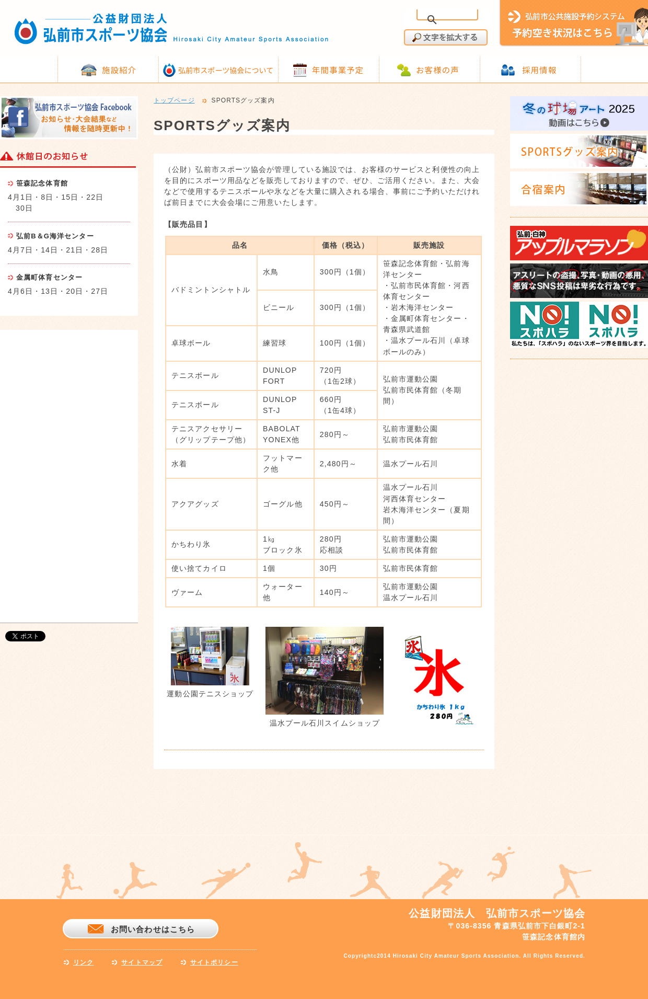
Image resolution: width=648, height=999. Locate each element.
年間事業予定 (338, 69)
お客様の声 (437, 69)
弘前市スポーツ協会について (225, 70)
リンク (83, 962)
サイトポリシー (214, 962)
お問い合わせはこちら (153, 929)
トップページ (174, 101)
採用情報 (539, 69)
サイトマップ (142, 962)
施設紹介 (119, 69)
